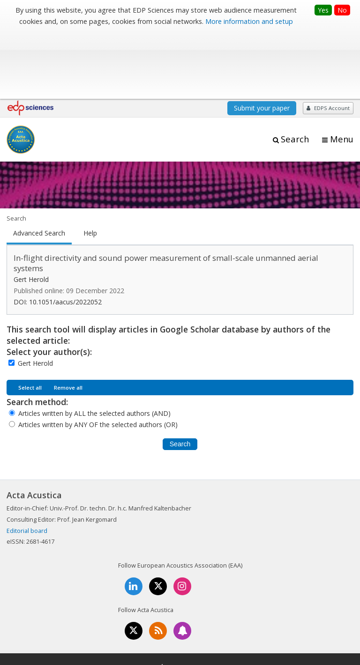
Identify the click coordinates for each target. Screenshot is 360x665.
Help (90, 166)
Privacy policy (210, 628)
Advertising (257, 628)
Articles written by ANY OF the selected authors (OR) (98, 357)
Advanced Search (39, 166)
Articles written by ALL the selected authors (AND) (94, 346)
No (342, 10)
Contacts (167, 628)
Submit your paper (262, 41)
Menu (341, 72)
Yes (323, 10)
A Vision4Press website (325, 652)
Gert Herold (35, 296)
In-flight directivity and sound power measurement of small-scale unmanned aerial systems (166, 196)
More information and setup (249, 21)
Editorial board (27, 463)
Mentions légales (117, 628)
